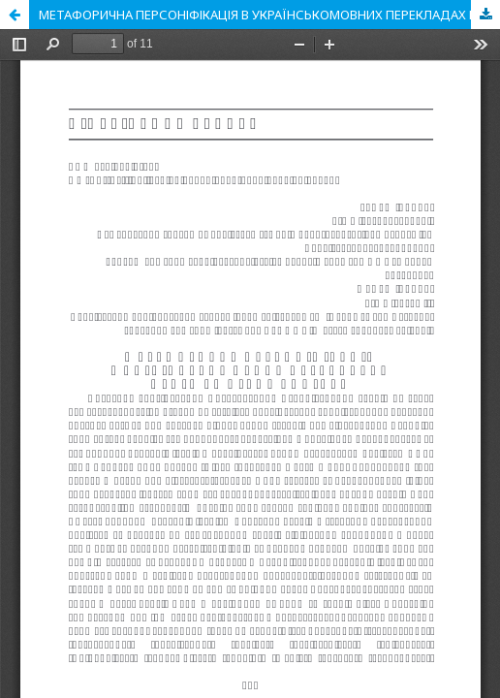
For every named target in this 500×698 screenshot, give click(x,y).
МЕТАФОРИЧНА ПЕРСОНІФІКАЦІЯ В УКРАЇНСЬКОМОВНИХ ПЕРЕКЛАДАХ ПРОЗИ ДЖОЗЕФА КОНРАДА (269, 14)
